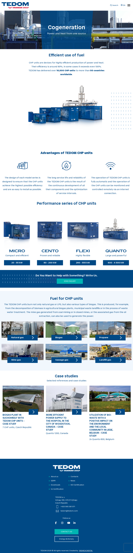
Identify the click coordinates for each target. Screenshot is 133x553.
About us (54, 477)
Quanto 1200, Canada (66, 410)
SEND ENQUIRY (70, 281)
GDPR (53, 481)
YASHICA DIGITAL (86, 551)
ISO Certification (77, 485)
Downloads (55, 485)
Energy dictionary (66, 539)
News (73, 481)
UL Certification (57, 489)
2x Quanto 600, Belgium (110, 413)
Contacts (74, 477)
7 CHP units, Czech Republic (23, 407)
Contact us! (66, 532)
